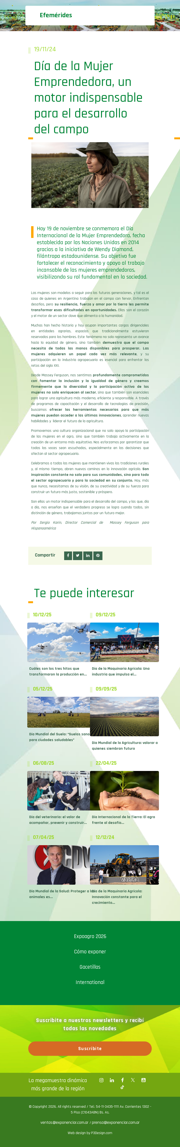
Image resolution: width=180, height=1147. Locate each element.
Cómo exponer (90, 951)
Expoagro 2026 (90, 936)
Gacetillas (90, 967)
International (90, 982)
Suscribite (90, 1049)
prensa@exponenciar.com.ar (116, 1122)
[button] (68, 555)
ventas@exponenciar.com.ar (65, 1122)
